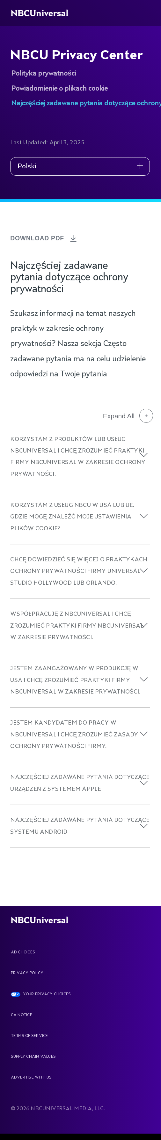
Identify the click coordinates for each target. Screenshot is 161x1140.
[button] (144, 455)
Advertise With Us (31, 1078)
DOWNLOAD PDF (40, 238)
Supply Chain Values (33, 1057)
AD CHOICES (23, 952)
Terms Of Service (29, 1036)
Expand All (128, 416)
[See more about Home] (44, 13)
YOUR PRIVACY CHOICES (47, 994)
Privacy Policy (27, 973)
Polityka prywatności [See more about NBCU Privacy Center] (43, 73)
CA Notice (21, 1015)
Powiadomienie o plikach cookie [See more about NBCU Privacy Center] (59, 88)
